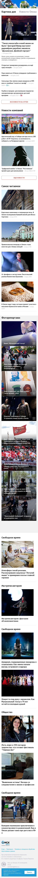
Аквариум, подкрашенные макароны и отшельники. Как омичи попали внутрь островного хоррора (19, 664)
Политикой (6, 874)
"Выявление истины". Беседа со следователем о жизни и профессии (18, 783)
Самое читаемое (11, 186)
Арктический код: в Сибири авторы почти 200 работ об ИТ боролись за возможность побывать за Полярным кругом (19, 138)
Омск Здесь (7, 4)
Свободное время (11, 537)
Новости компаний (12, 110)
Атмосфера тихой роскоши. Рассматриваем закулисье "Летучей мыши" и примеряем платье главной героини (18, 574)
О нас (3, 849)
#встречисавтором (12, 585)
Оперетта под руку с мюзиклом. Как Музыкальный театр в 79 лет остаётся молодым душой (18, 701)
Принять (29, 872)
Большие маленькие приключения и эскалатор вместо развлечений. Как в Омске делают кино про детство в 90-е (19, 829)
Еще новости (19, 178)
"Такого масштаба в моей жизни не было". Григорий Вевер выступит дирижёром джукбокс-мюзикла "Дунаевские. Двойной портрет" (18, 47)
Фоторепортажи (11, 317)
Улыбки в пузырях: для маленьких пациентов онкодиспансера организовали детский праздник (17, 93)
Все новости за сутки (19, 102)
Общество (7, 712)
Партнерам (10, 849)
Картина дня (9, 11)
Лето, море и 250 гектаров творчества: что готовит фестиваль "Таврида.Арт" (18, 747)
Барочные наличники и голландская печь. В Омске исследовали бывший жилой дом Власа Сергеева (18, 214)
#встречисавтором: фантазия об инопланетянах (15, 619)
